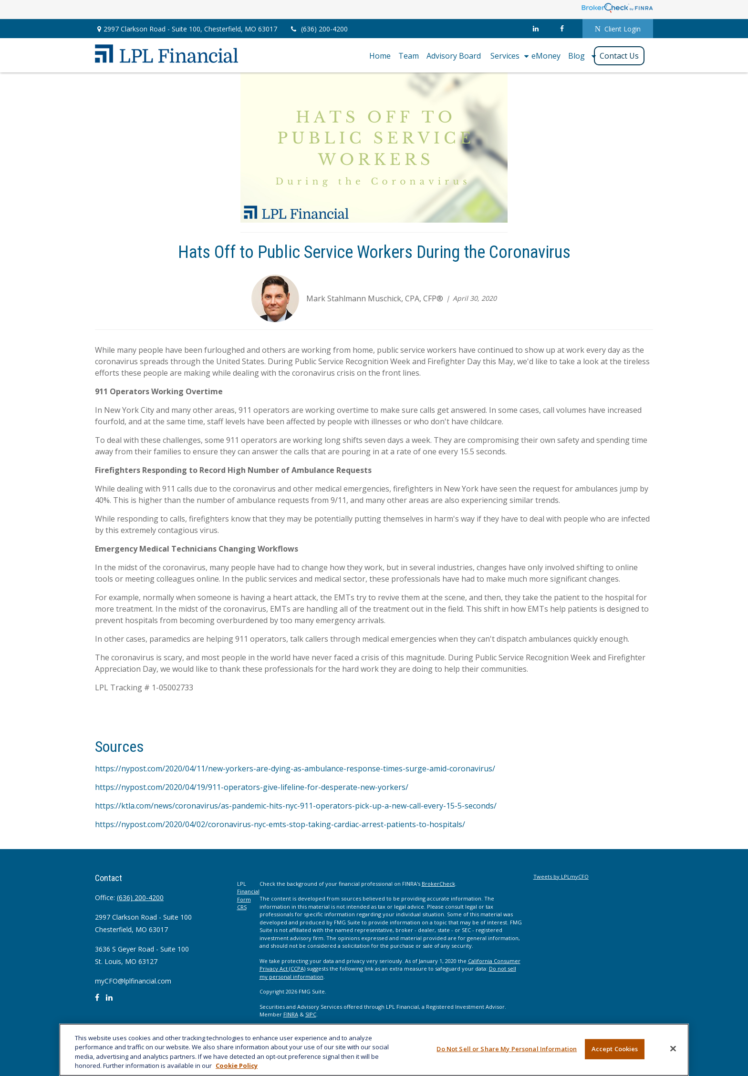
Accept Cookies (615, 1049)
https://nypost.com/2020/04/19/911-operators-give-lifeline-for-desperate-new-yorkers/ (251, 787)
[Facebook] (562, 28)
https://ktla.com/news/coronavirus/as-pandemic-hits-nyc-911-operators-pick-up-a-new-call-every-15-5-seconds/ (296, 805)
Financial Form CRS (248, 899)
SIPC (310, 1014)
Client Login (618, 28)
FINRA (290, 1014)
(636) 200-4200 (318, 28)
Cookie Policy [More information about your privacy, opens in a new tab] (237, 1065)
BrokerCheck (438, 883)
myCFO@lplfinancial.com (133, 980)
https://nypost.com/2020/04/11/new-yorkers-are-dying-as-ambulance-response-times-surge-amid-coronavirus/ (295, 768)
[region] (374, 1050)
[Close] (673, 1048)
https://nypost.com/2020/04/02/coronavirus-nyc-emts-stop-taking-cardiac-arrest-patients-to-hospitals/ (280, 824)
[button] (380, 55)
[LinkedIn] (536, 28)
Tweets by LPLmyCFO (561, 876)
